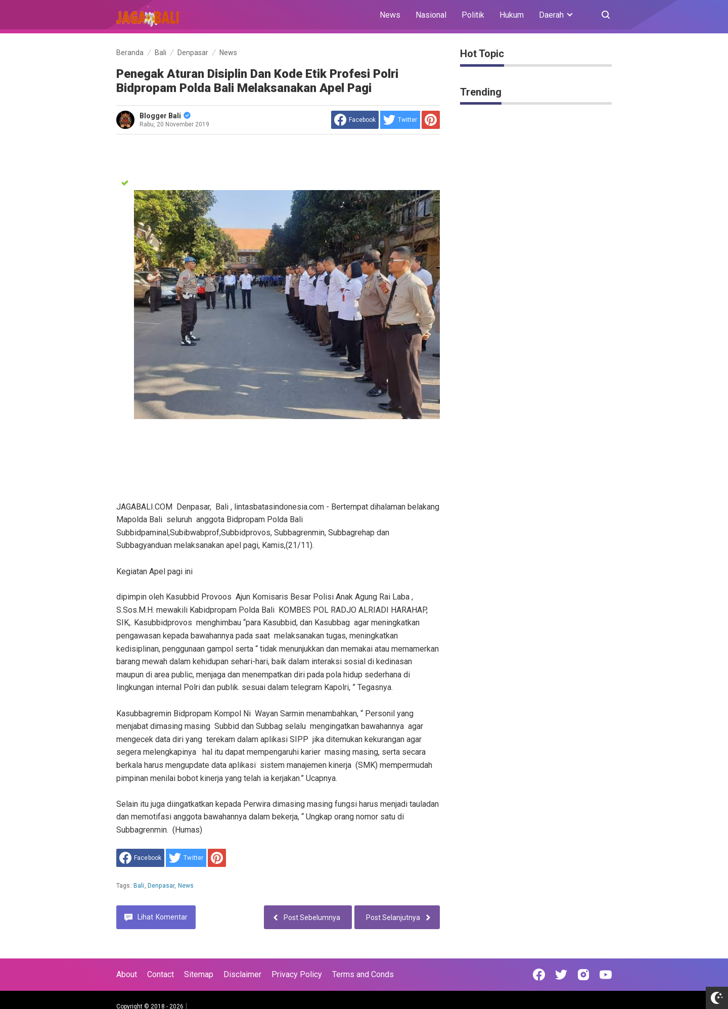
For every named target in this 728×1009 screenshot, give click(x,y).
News (390, 15)
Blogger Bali (165, 116)
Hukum (511, 15)
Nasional (431, 15)
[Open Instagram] (583, 975)
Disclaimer (242, 974)
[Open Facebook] (539, 975)
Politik (473, 15)
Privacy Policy (296, 974)
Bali (139, 885)
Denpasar (161, 885)
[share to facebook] (355, 120)
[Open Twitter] (561, 975)
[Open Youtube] (606, 975)
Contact (160, 974)
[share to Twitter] (400, 120)
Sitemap (198, 974)
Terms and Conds (363, 974)
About (126, 974)
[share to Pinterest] (431, 120)
